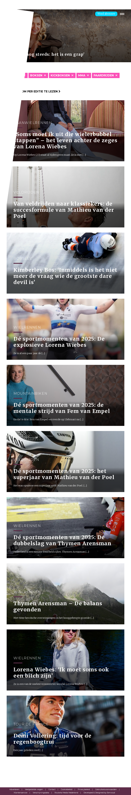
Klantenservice (20, 792)
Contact (51, 789)
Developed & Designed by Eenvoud (99, 792)
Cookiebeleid (66, 789)
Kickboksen (60, 75)
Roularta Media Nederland (66, 792)
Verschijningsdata (41, 792)
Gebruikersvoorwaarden (106, 789)
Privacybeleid (84, 789)
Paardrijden (104, 75)
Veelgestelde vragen (34, 789)
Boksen (36, 75)
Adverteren (14, 789)
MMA (81, 75)
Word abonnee (106, 13)
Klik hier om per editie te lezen (33, 91)
